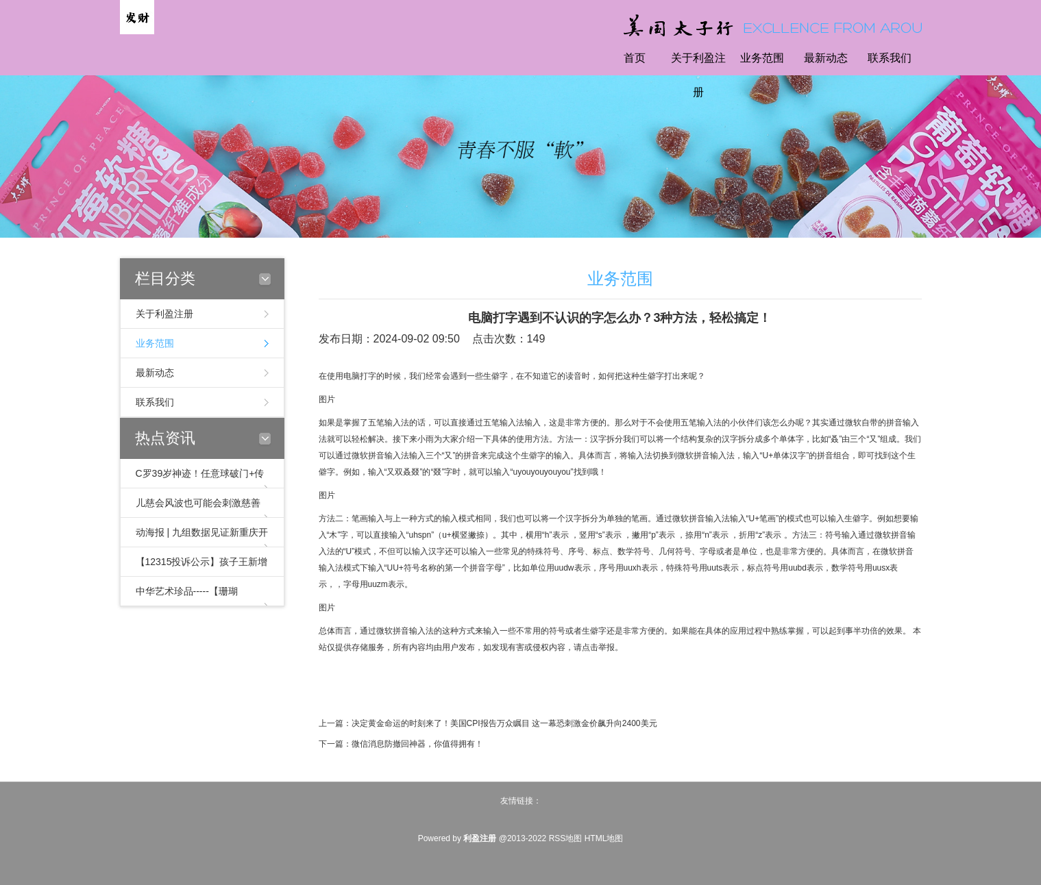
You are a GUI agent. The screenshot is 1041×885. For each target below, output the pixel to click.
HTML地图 (604, 838)
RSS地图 (566, 838)
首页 (635, 58)
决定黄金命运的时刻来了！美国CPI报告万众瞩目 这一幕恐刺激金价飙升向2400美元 (504, 723)
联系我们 (889, 58)
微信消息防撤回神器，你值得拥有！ (417, 744)
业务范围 (762, 58)
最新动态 (826, 58)
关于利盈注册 (698, 75)
